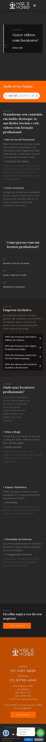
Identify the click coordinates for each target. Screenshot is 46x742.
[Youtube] (13, 734)
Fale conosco (23, 714)
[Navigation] (34, 5)
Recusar (39, 739)
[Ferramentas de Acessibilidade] (5, 733)
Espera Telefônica (15, 486)
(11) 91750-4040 (23, 680)
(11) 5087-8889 (23, 671)
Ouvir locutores (17, 626)
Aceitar (28, 739)
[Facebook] (16, 734)
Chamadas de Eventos (18, 538)
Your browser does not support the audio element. (21, 96)
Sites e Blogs (12, 430)
